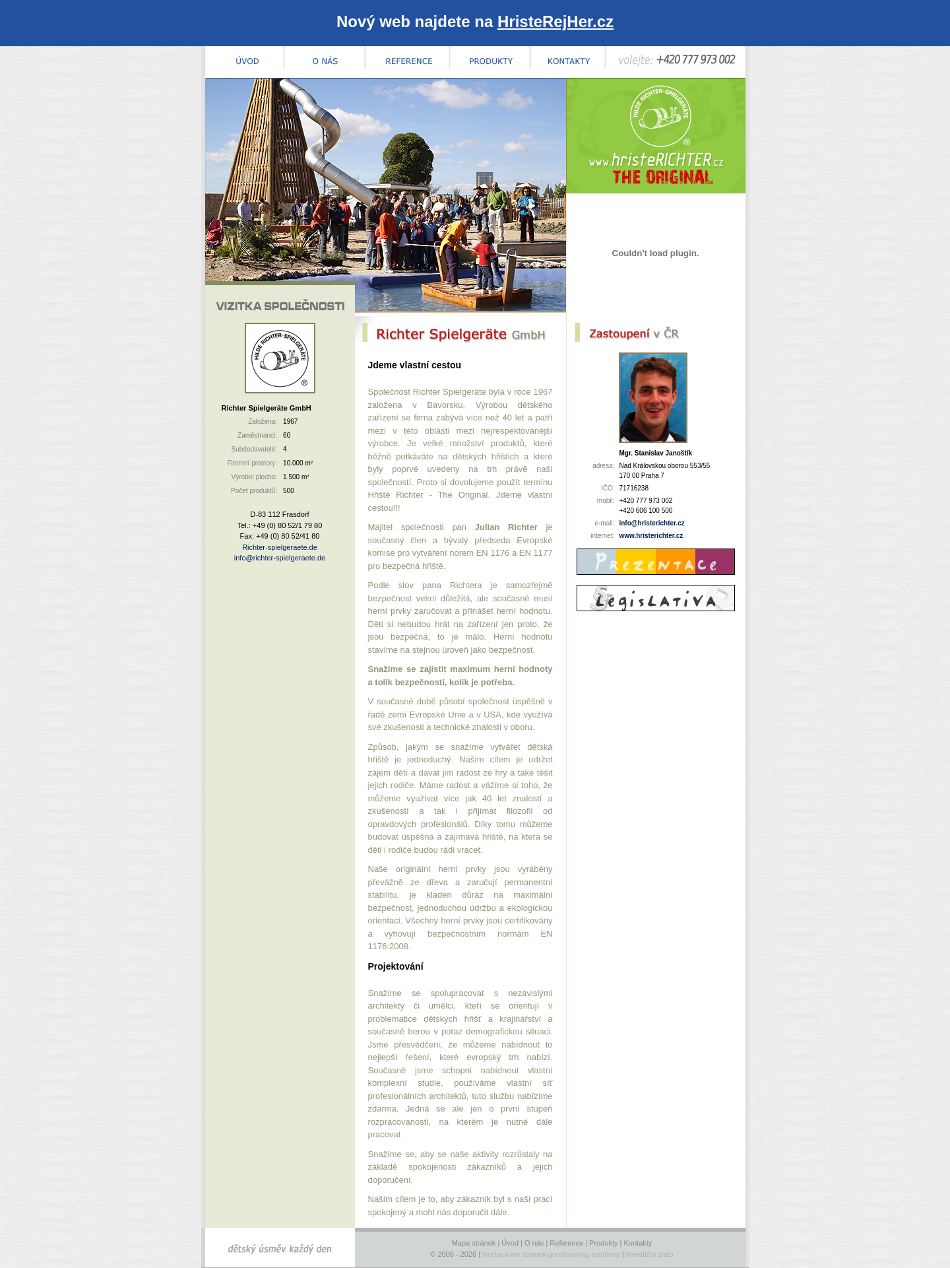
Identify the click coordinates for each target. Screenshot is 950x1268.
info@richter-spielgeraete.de (279, 558)
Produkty (603, 1243)
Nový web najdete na (475, 21)
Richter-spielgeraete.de (279, 547)
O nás (534, 1243)
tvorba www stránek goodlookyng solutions (551, 1254)
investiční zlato (650, 1254)
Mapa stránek (474, 1243)
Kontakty (638, 1243)
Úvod (510, 1243)
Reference (566, 1243)
